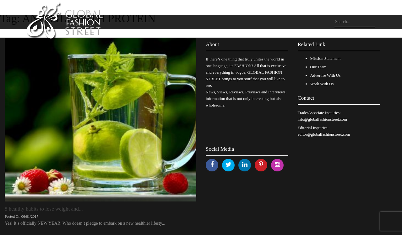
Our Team (318, 67)
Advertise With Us (325, 75)
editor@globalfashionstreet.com (324, 134)
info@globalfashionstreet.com (322, 119)
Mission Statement (325, 58)
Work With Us (322, 83)
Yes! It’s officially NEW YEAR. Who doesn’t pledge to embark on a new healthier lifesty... (85, 223)
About (212, 44)
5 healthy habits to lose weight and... (44, 209)
